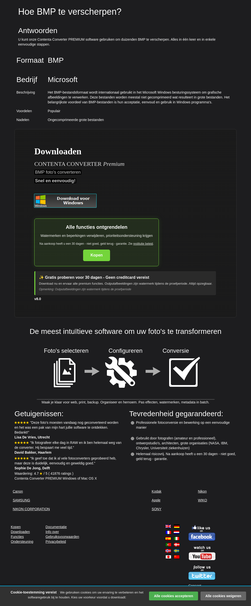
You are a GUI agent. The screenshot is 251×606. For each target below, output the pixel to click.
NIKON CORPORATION (31, 509)
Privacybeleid (56, 542)
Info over (52, 532)
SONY (157, 509)
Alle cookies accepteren (173, 596)
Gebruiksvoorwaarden (62, 537)
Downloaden (20, 532)
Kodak (157, 491)
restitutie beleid (143, 243)
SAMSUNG (21, 500)
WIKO (202, 500)
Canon (18, 491)
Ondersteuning (22, 542)
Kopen (96, 255)
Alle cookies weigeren (223, 596)
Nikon (202, 491)
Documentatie (56, 527)
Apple (156, 500)
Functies (17, 537)
